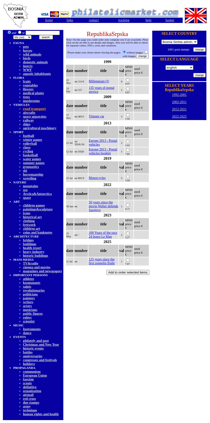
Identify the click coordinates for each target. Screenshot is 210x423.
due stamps (31, 402)
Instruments (32, 329)
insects (28, 66)
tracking (123, 20)
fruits (27, 81)
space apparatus (34, 116)
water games (32, 159)
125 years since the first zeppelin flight (102, 261)
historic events (33, 348)
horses (27, 50)
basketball (30, 155)
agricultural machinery (40, 128)
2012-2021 (179, 109)
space (27, 198)
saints (27, 286)
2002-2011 (179, 102)
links (70, 20)
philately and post (36, 341)
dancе (27, 333)
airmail (28, 395)
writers (28, 302)
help (148, 20)
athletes (28, 279)
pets (26, 47)
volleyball (30, 143)
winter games (32, 140)
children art (31, 228)
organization (32, 391)
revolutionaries (34, 290)
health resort (32, 248)
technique (30, 410)
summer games (34, 163)
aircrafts (29, 113)
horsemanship (33, 174)
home (49, 20)
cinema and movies (37, 267)
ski (25, 170)
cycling (28, 151)
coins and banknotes (37, 232)
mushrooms (31, 101)
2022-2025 (179, 116)
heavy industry (33, 252)
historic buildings (35, 256)
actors (27, 306)
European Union (35, 375)
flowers (28, 89)
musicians (30, 310)
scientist (29, 321)
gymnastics (31, 167)
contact (94, 20)
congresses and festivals (40, 360)
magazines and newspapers (42, 271)
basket (170, 20)
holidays (29, 364)
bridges (28, 240)
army (27, 406)
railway (28, 120)
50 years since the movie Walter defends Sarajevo (103, 206)
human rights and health (40, 414)
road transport (34, 109)
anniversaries (32, 356)
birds (26, 58)
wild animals (32, 54)
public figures (33, 313)
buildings (29, 244)
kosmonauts (31, 283)
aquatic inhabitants (37, 74)
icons (26, 213)
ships (26, 124)
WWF (27, 70)
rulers (27, 317)
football (28, 136)
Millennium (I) (99, 81)
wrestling (29, 178)
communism (32, 371)
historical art (32, 217)
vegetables (30, 85)
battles (28, 352)
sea (25, 190)
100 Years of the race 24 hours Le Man (103, 234)
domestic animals (35, 62)
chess (26, 147)
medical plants (33, 93)
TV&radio (30, 263)
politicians (30, 294)
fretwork (29, 225)
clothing (29, 221)
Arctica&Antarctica (37, 194)
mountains (30, 186)
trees (26, 97)
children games (34, 205)
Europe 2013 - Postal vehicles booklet (103, 151)
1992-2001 (179, 95)
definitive (29, 387)
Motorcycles (97, 178)
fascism (28, 379)
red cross (29, 399)
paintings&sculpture (38, 209)
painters (29, 298)
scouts (27, 383)
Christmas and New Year (41, 344)
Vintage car (96, 116)
